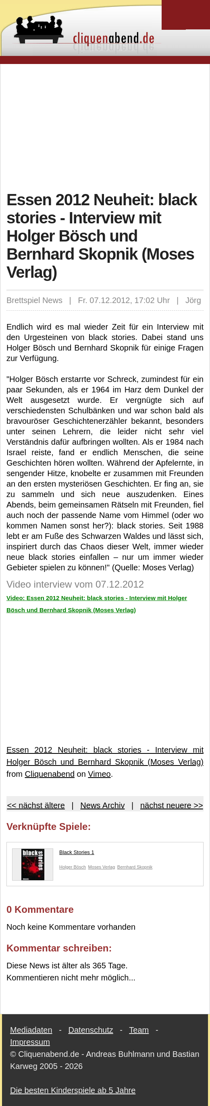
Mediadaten (31, 1030)
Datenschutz (91, 1030)
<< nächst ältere (35, 805)
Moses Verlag (101, 867)
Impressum (30, 1042)
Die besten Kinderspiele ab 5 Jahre (72, 1090)
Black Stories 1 (53, 854)
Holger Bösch (72, 867)
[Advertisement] (108, 126)
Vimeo (99, 774)
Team (139, 1030)
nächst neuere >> (171, 805)
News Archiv (102, 805)
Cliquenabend (50, 774)
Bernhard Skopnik (134, 867)
